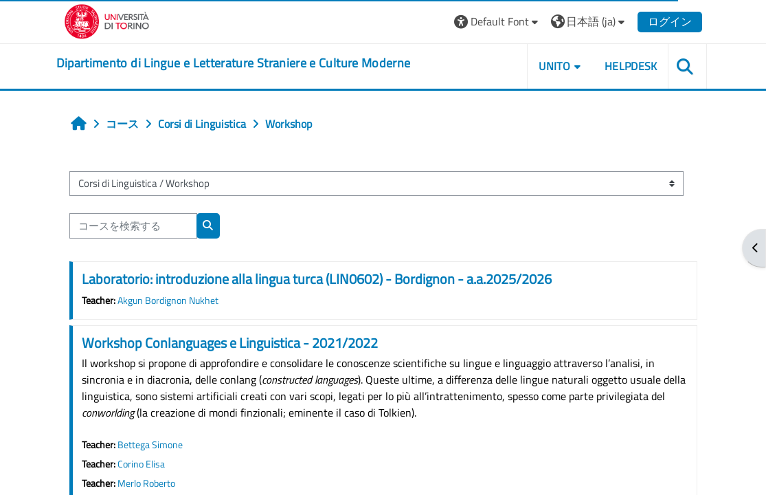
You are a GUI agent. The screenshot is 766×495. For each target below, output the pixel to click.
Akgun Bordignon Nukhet (167, 300)
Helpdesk (631, 66)
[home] (233, 63)
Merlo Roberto (146, 483)
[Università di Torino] (107, 20)
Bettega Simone (150, 444)
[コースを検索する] (133, 225)
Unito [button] (554, 66)
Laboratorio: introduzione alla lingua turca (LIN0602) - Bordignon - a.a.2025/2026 (317, 278)
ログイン (670, 21)
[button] (497, 21)
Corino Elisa (141, 464)
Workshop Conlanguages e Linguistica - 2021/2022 (230, 342)
